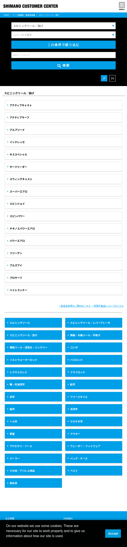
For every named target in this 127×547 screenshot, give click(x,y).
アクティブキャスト (21, 105)
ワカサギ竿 (76, 421)
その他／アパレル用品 (22, 470)
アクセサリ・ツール (21, 446)
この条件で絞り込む (63, 44)
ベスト (74, 470)
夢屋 (12, 433)
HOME (6, 15)
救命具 (13, 483)
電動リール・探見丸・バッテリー (28, 347)
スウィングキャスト (21, 179)
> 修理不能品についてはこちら (108, 305)
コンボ (74, 347)
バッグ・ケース (79, 458)
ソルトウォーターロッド (23, 359)
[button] (6, 541)
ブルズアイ (16, 265)
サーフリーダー (18, 167)
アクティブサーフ (19, 117)
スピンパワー (17, 216)
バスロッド (76, 359)
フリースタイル (79, 396)
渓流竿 (74, 409)
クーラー (15, 458)
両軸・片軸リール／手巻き (85, 335)
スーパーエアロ (18, 191)
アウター (75, 433)
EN (112, 78)
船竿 (72, 384)
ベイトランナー (18, 290)
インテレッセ (17, 142)
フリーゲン (16, 253)
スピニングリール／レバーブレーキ (90, 322)
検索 (63, 66)
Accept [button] (113, 533)
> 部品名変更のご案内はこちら (75, 305)
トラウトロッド (18, 372)
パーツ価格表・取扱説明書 (23, 15)
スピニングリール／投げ (23, 335)
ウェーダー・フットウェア (85, 446)
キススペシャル (18, 154)
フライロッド (77, 372)
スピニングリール (20, 322)
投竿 (12, 396)
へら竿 (13, 421)
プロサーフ (16, 277)
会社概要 (9, 518)
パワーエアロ (17, 240)
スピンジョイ (17, 203)
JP (104, 78)
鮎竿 (12, 409)
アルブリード (17, 129)
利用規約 (68, 518)
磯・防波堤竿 (17, 384)
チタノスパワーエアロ (22, 228)
